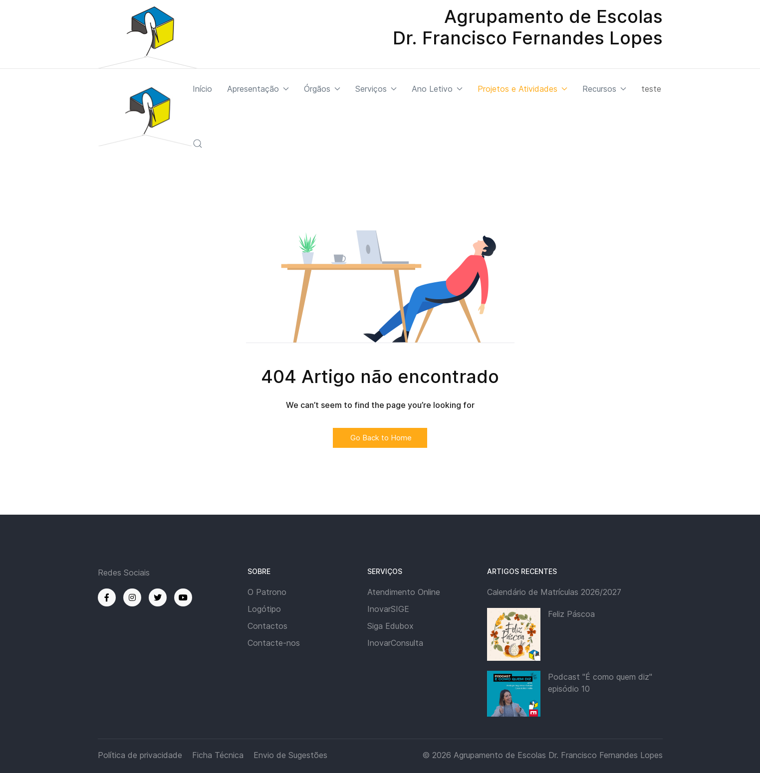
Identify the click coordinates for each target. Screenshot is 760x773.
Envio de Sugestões (290, 755)
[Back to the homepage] (145, 116)
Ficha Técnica (218, 755)
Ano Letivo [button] (437, 89)
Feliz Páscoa (571, 614)
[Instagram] (132, 597)
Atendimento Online (403, 592)
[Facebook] (107, 597)
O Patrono (267, 592)
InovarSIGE (388, 609)
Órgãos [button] (322, 89)
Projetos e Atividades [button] (522, 89)
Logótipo (264, 609)
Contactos (267, 626)
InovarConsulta (395, 643)
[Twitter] (158, 597)
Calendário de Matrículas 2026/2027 (554, 592)
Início (202, 89)
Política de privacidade (140, 755)
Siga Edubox (390, 626)
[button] (198, 144)
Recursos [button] (604, 89)
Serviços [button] (376, 89)
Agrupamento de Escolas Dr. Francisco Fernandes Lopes (558, 755)
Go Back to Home (380, 437)
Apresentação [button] (258, 89)
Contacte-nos (274, 643)
